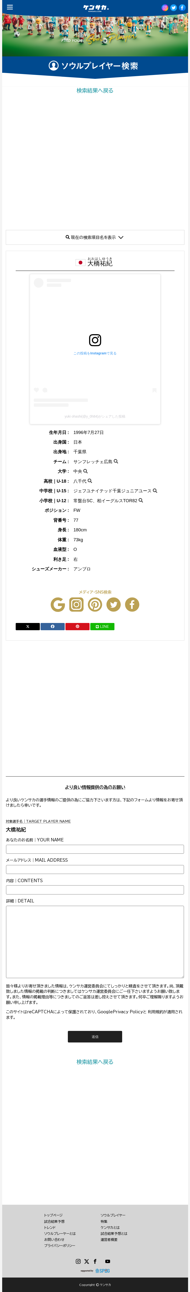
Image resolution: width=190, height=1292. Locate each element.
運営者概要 (109, 1239)
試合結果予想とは (114, 1233)
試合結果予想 (54, 1221)
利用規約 (155, 1012)
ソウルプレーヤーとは (60, 1233)
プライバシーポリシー (59, 1245)
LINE (102, 626)
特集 (104, 1221)
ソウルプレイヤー (113, 1215)
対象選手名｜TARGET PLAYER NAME (38, 821)
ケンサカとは (110, 1227)
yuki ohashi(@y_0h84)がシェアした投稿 (95, 416)
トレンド (50, 1227)
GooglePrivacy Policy (120, 1012)
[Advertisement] (95, 162)
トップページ (53, 1215)
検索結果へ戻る (95, 90)
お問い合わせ (54, 1239)
